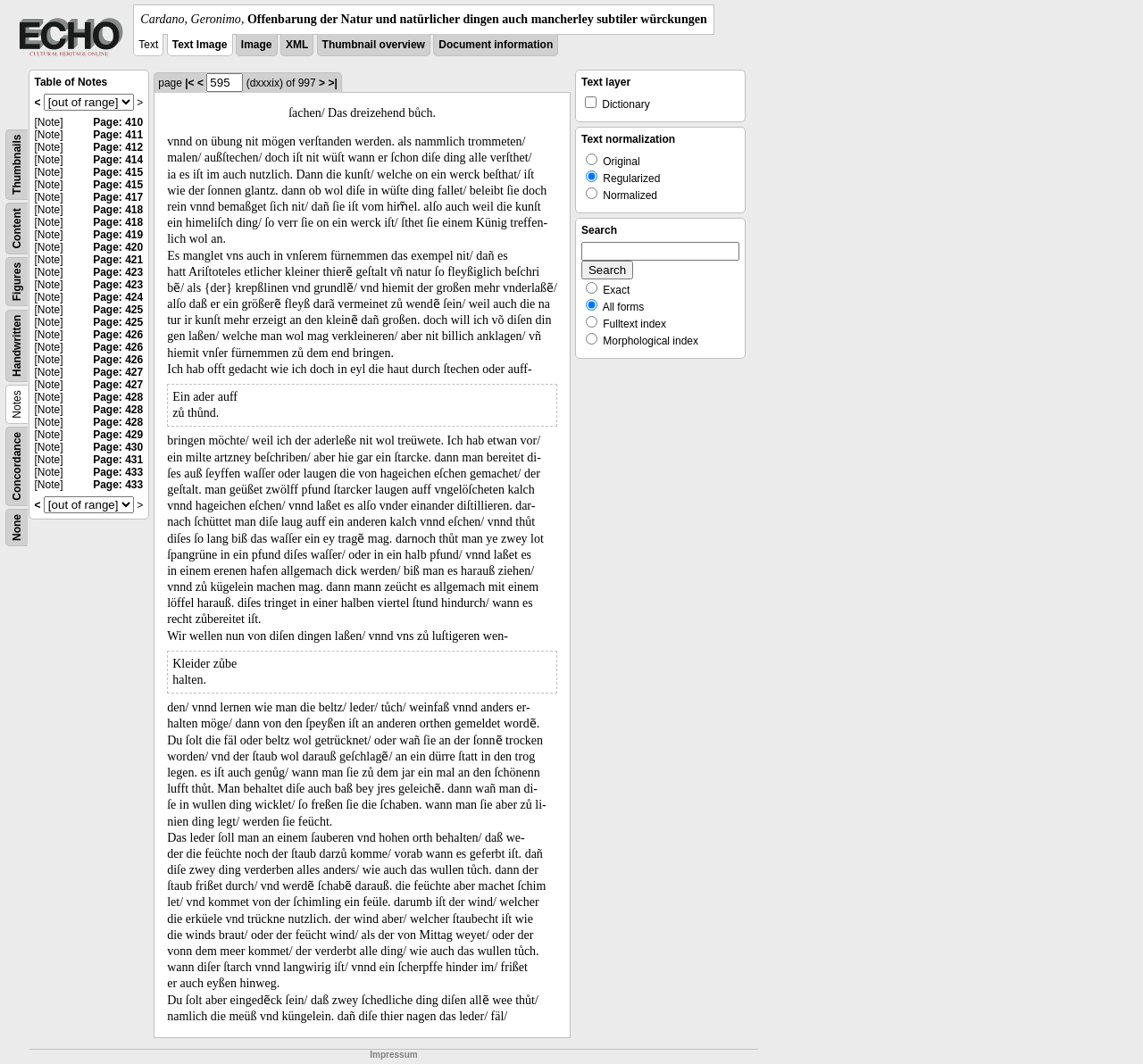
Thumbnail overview (373, 44)
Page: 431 (118, 459)
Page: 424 (118, 297)
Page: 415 (118, 172)
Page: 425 (118, 309)
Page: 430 (118, 447)
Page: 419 (118, 235)
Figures (17, 281)
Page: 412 (118, 147)
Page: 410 (118, 122)
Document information (495, 44)
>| (332, 83)
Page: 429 (118, 434)
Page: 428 (118, 397)
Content (17, 228)
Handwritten (17, 346)
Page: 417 (118, 197)
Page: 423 (118, 272)
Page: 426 (118, 334)
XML (297, 44)
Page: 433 (118, 472)
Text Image (200, 44)
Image (256, 44)
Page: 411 (118, 135)
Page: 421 (118, 260)
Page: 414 (118, 160)
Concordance (17, 466)
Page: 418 (118, 210)
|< (189, 83)
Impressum (393, 1055)
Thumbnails (17, 165)
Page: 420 (118, 247)
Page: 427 (118, 372)
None (17, 527)
